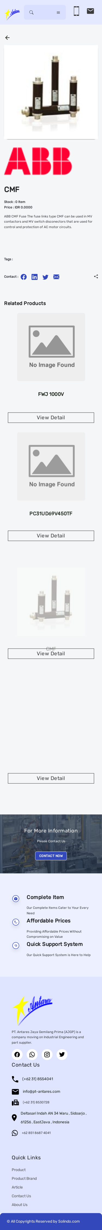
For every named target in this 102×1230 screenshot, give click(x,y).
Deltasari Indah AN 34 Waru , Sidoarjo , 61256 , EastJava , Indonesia (53, 1117)
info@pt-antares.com (41, 1091)
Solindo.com (69, 1221)
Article (17, 1187)
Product (19, 1170)
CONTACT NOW (51, 856)
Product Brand (24, 1178)
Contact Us (21, 1196)
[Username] (44, 12)
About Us (19, 1204)
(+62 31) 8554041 (37, 1079)
